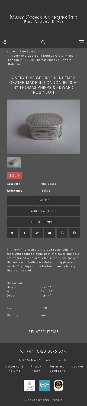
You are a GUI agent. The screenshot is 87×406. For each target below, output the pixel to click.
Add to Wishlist (43, 211)
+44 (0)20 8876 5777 (43, 351)
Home (11, 51)
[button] (43, 42)
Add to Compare (43, 222)
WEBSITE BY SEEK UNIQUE (43, 400)
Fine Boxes (27, 51)
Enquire (43, 200)
